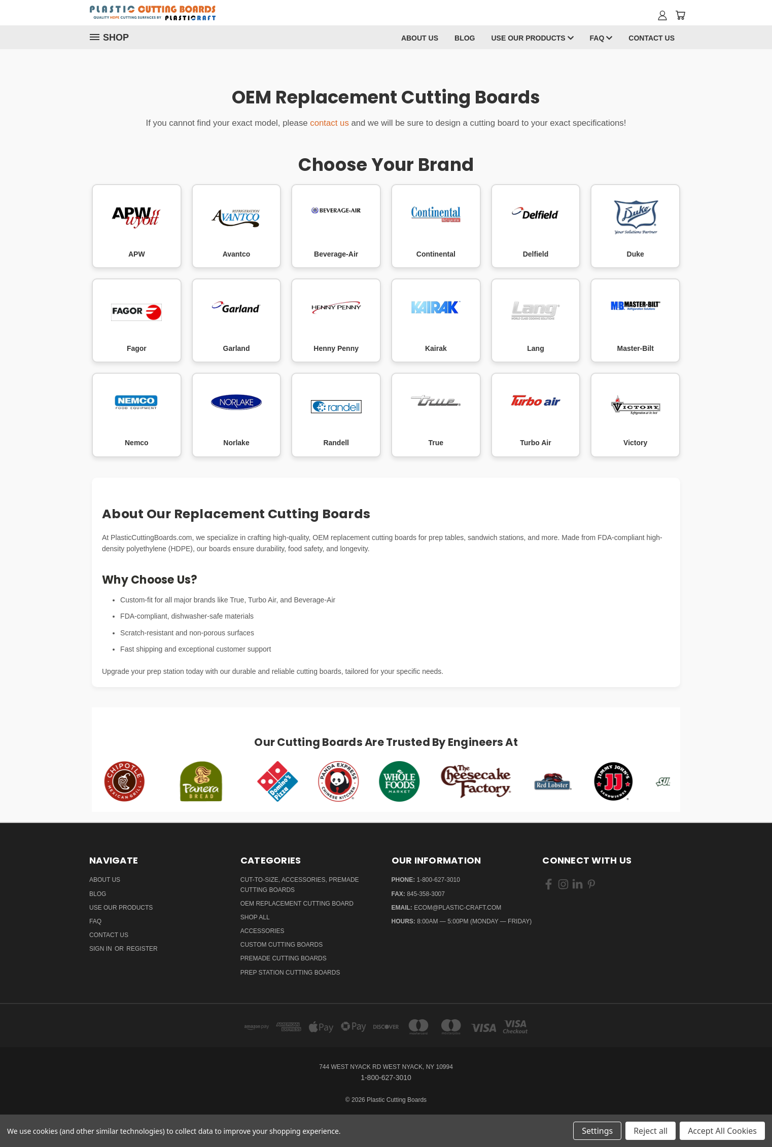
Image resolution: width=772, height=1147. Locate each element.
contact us (329, 123)
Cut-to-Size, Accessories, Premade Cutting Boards (299, 884)
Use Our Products (532, 38)
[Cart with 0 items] (680, 15)
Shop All (255, 917)
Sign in (101, 948)
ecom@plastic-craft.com (457, 907)
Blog (464, 38)
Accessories (262, 931)
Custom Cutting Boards (281, 944)
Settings (597, 1130)
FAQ (601, 38)
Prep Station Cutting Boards (290, 972)
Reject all (651, 1130)
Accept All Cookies (722, 1130)
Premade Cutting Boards (283, 958)
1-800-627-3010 (438, 879)
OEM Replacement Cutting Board (297, 903)
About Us (419, 38)
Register (141, 948)
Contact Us (651, 38)
